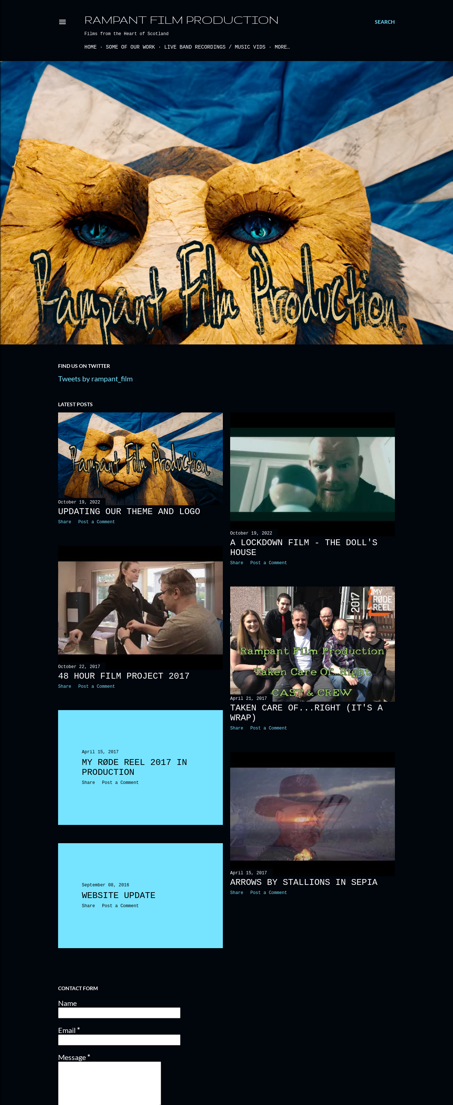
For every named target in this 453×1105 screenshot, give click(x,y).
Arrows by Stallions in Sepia (303, 882)
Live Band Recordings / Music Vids (214, 47)
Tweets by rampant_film (95, 378)
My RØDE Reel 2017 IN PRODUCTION (134, 767)
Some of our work (130, 47)
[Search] (385, 22)
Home (90, 47)
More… (282, 47)
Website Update (119, 896)
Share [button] (64, 522)
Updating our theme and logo (129, 512)
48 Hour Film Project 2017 (124, 676)
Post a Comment (96, 522)
